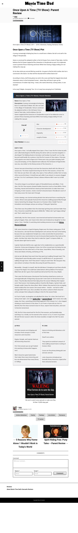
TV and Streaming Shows (18, 20)
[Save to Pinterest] (1, 270)
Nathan (15, 16)
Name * (17, 471)
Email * (36, 471)
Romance (62, 415)
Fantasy (41, 415)
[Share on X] (1, 266)
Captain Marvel (47, 299)
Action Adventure (21, 415)
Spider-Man (36, 299)
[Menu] (2, 3)
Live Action (51, 415)
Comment (16, 458)
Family (33, 415)
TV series (40, 419)
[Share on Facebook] (1, 263)
